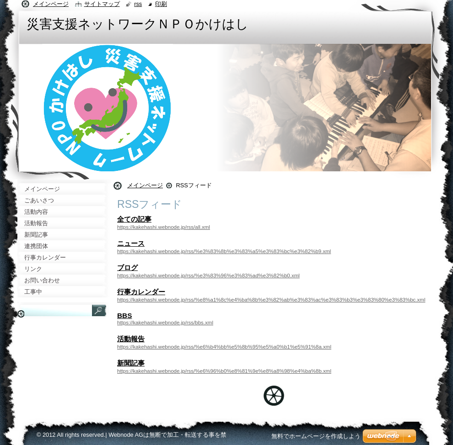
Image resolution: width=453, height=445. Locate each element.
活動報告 (131, 339)
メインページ (145, 185)
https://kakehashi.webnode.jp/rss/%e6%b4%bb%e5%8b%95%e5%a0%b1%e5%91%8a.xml (224, 347)
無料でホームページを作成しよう (316, 436)
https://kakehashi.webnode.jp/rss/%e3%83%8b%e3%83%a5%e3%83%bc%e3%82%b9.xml (224, 251)
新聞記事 (131, 363)
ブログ (127, 267)
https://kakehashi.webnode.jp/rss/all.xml (163, 227)
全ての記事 (134, 219)
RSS (138, 3)
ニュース (131, 243)
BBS (124, 315)
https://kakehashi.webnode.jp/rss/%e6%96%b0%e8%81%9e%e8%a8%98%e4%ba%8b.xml (224, 371)
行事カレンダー (141, 292)
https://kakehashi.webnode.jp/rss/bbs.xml (165, 322)
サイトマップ (102, 3)
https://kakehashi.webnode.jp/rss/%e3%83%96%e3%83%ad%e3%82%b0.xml (208, 275)
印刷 (161, 3)
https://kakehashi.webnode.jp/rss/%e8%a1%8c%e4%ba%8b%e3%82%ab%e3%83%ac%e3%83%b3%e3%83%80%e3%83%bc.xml (271, 299)
